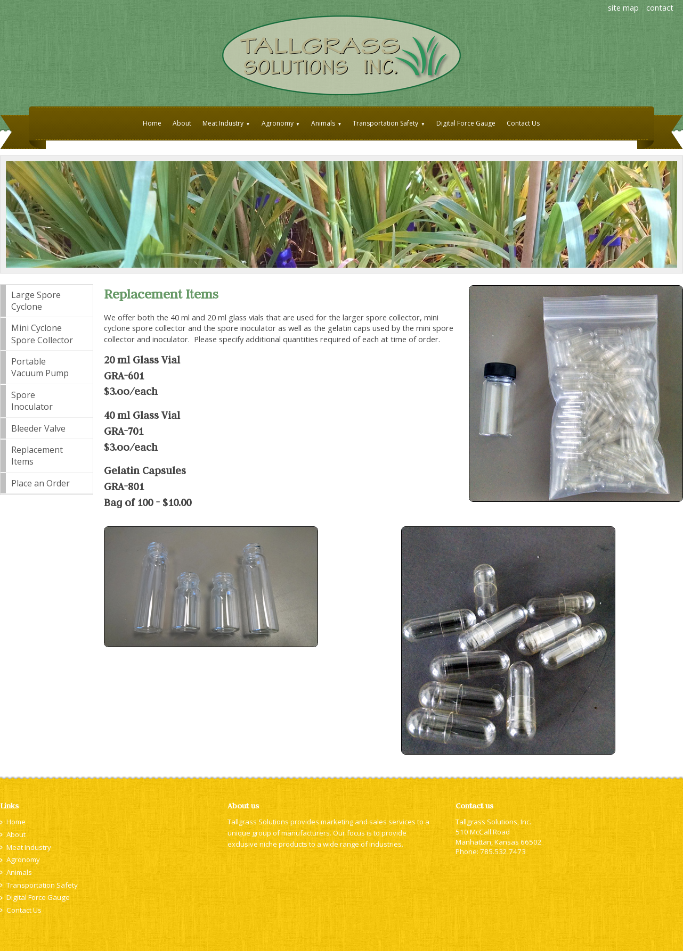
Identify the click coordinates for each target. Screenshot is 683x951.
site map (623, 7)
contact (659, 7)
